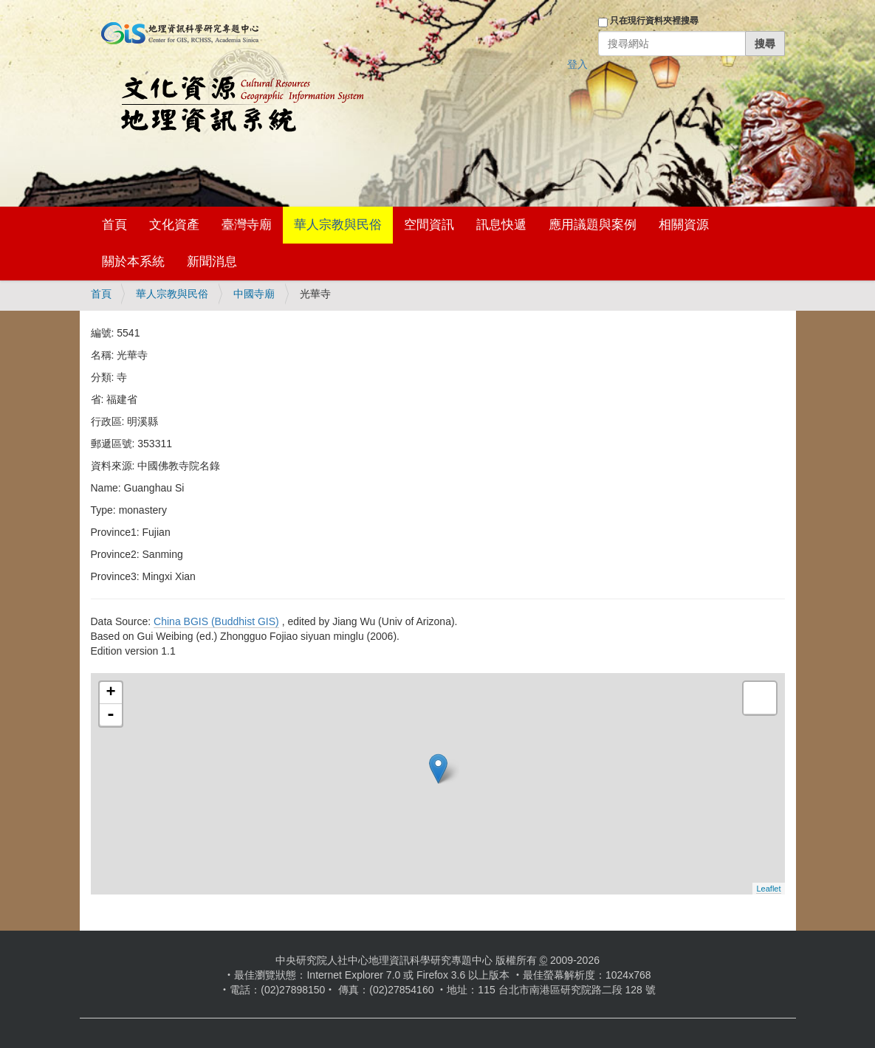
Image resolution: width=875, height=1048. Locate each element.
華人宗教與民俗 (338, 225)
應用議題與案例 (592, 225)
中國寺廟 (254, 294)
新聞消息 (212, 262)
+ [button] (110, 693)
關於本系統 (133, 262)
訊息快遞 (501, 225)
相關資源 (684, 225)
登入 (577, 64)
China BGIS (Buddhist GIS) (216, 621)
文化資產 (174, 225)
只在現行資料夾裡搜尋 (654, 20)
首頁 (114, 225)
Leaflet (768, 888)
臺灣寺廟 (247, 225)
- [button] (111, 715)
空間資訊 (429, 225)
